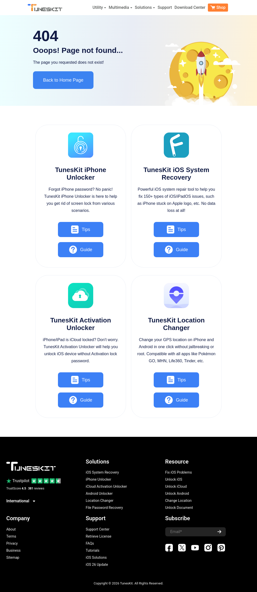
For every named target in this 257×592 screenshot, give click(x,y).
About (11, 529)
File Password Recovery (104, 508)
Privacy (12, 543)
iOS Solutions (96, 557)
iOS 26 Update (97, 565)
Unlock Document (179, 508)
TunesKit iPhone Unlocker (80, 173)
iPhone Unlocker (98, 479)
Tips (80, 229)
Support (164, 7)
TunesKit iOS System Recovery (176, 173)
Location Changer (99, 501)
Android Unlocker (99, 493)
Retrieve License (98, 536)
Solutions (145, 7)
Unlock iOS (173, 479)
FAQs (90, 543)
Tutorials (92, 550)
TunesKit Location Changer (176, 324)
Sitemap (12, 557)
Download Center (189, 7)
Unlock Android (177, 493)
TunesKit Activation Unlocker (80, 324)
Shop (218, 7)
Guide (80, 250)
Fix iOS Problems (178, 472)
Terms (11, 536)
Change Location (178, 501)
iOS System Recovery (102, 472)
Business (13, 550)
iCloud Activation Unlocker (106, 486)
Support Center (97, 529)
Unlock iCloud (176, 486)
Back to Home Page (63, 80)
